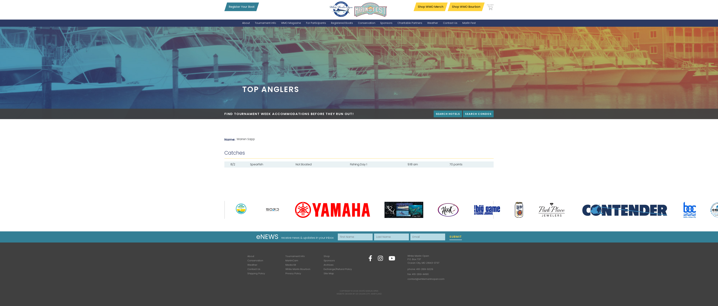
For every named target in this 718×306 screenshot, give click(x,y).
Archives (329, 265)
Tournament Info (295, 256)
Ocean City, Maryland (370, 293)
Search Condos (478, 114)
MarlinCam (291, 260)
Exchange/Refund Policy (338, 269)
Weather (252, 265)
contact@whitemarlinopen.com (425, 279)
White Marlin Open (368, 290)
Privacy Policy (293, 273)
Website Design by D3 (347, 293)
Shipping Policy (256, 273)
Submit (455, 237)
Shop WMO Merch (430, 7)
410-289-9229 (424, 269)
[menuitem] (246, 23)
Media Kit (290, 265)
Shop (327, 256)
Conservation (255, 260)
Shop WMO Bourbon (466, 7)
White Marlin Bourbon (297, 269)
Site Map (329, 273)
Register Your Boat (242, 7)
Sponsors (329, 260)
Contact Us (253, 269)
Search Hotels (448, 114)
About (250, 256)
